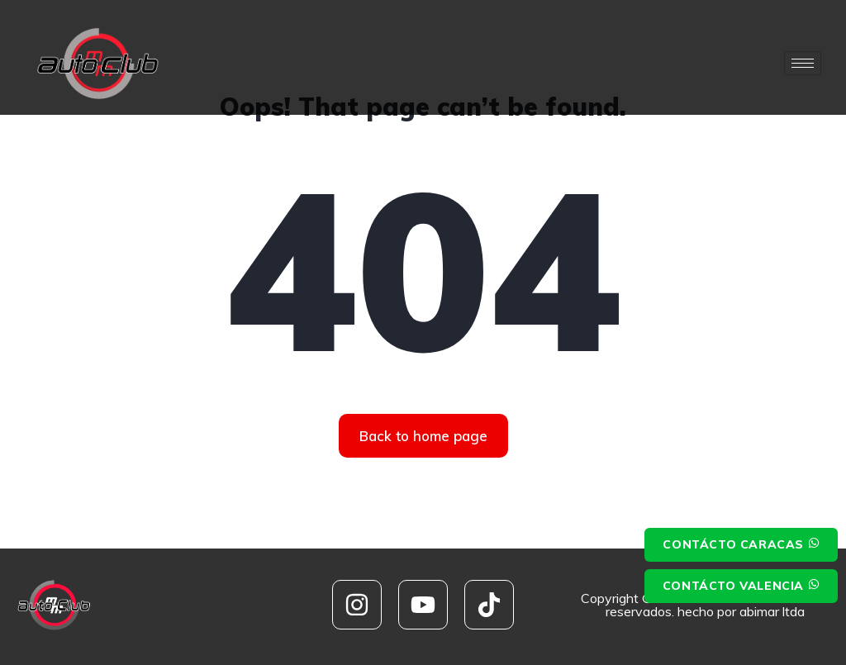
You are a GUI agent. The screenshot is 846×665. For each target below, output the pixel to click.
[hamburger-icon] (802, 63)
